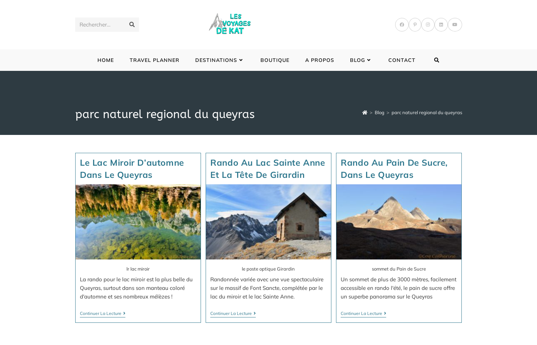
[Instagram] (428, 24)
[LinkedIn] (441, 24)
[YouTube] (455, 24)
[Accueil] (365, 112)
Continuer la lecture (102, 314)
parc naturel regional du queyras (427, 112)
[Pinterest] (415, 24)
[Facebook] (402, 24)
